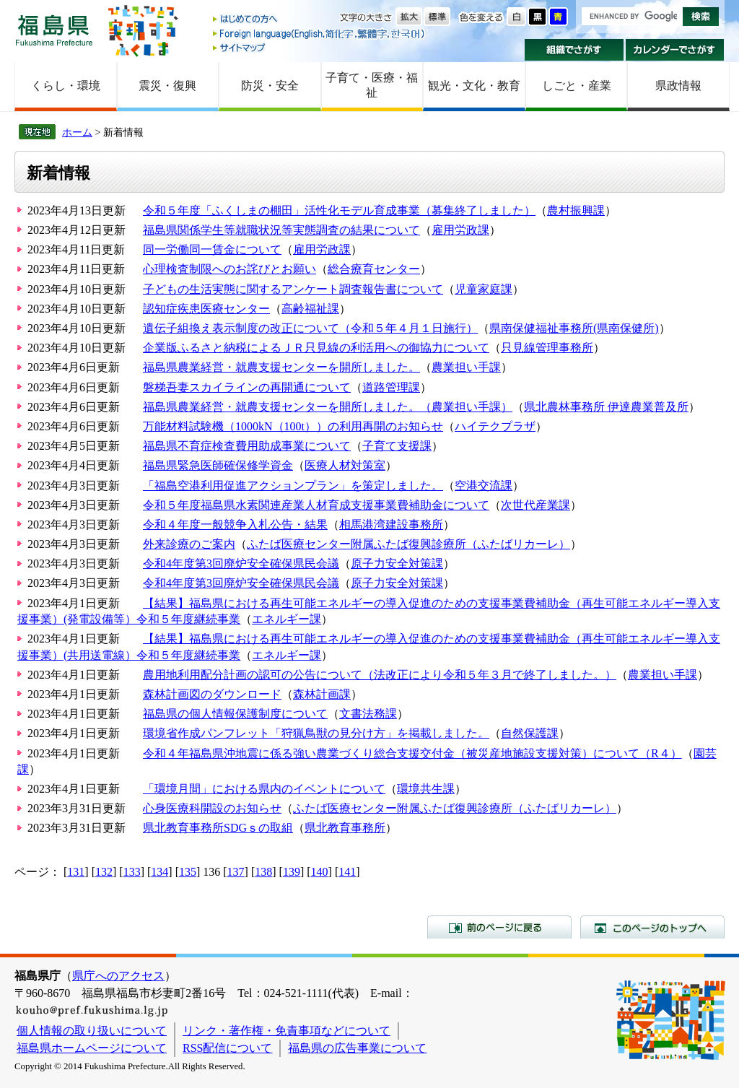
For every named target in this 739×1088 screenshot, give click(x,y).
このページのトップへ (652, 927)
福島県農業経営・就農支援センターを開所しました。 (281, 367)
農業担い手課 (466, 367)
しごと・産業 (576, 85)
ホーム (77, 132)
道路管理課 (391, 387)
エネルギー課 (286, 619)
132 (104, 872)
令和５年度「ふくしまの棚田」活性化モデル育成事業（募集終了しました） (339, 210)
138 (263, 872)
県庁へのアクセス (118, 976)
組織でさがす (574, 50)
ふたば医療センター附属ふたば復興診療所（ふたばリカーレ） (408, 544)
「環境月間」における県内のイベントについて (264, 789)
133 (132, 872)
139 (291, 872)
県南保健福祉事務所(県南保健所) (574, 328)
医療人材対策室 (345, 465)
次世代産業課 (535, 505)
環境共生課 (426, 789)
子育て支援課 (397, 446)
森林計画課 (322, 694)
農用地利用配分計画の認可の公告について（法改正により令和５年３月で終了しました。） (379, 675)
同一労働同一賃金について (212, 249)
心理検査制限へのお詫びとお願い (229, 269)
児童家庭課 (483, 289)
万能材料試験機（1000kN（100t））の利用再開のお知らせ (293, 426)
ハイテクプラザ (495, 426)
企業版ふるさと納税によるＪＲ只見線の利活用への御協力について (316, 347)
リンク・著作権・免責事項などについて (286, 1030)
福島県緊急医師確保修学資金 (218, 465)
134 (159, 872)
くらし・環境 (65, 85)
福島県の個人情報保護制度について (235, 714)
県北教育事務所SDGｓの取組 (218, 828)
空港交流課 (483, 485)
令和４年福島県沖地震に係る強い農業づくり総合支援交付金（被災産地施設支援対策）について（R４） (412, 753)
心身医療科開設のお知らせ (212, 808)
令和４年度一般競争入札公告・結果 (235, 524)
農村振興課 (576, 210)
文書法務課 (368, 714)
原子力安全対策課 (397, 563)
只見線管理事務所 (547, 347)
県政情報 (678, 85)
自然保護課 (530, 733)
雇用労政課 (460, 230)
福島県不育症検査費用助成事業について (247, 446)
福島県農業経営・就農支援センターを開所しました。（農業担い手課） (327, 407)
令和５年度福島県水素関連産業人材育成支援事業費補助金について (316, 505)
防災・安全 (270, 85)
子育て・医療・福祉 (371, 85)
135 (187, 872)
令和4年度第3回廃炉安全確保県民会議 (241, 563)
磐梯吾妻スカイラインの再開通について (247, 387)
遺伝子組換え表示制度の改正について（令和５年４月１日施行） (310, 328)
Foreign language (319, 33)
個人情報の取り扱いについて (92, 1030)
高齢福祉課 (310, 309)
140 (319, 872)
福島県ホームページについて (92, 1048)
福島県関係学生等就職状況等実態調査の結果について (281, 230)
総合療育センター (374, 269)
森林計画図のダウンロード (212, 694)
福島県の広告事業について (357, 1048)
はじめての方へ (319, 20)
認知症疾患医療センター (206, 309)
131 (75, 872)
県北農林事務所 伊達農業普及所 (606, 407)
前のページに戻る (499, 927)
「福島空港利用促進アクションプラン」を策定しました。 (293, 485)
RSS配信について (227, 1048)
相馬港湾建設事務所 (391, 524)
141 (347, 872)
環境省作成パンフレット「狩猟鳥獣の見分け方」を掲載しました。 (316, 733)
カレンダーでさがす (675, 50)
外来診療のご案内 (189, 544)
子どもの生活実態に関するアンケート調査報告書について (293, 289)
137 (236, 872)
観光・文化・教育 (474, 85)
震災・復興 (167, 85)
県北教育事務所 (345, 828)
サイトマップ (319, 47)
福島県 (54, 30)
